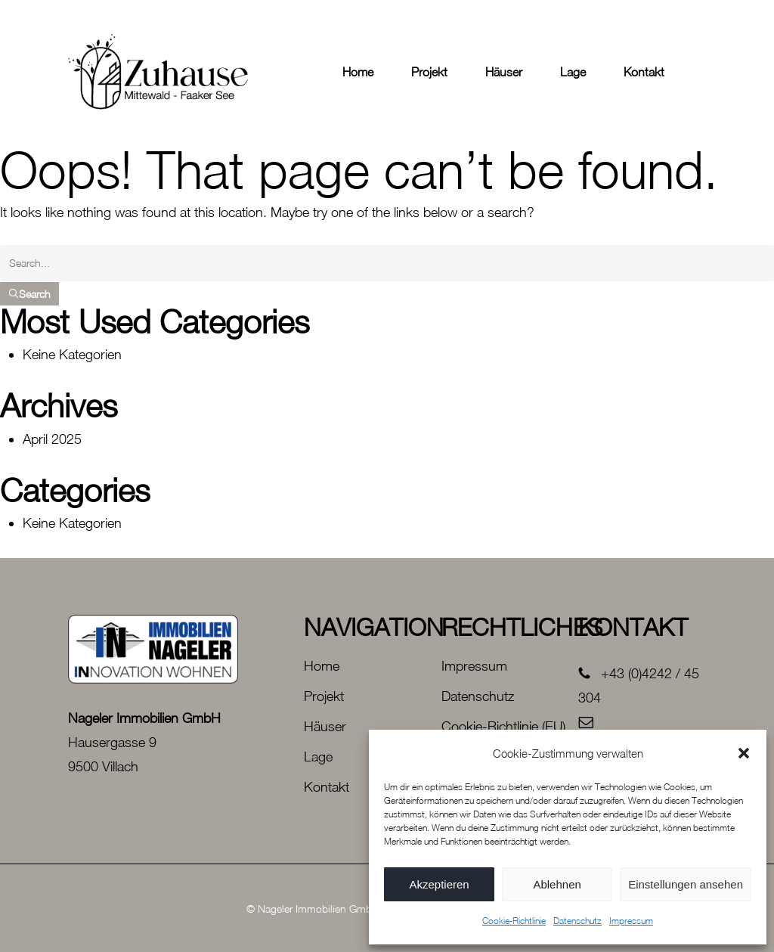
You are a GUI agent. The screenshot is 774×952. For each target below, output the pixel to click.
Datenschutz (577, 920)
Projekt (324, 696)
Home (321, 666)
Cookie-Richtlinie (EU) (503, 726)
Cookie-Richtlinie (514, 920)
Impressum (631, 920)
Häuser (325, 726)
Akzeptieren (439, 884)
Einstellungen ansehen (685, 884)
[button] (743, 753)
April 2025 (52, 439)
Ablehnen (556, 884)
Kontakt (326, 787)
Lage (318, 756)
